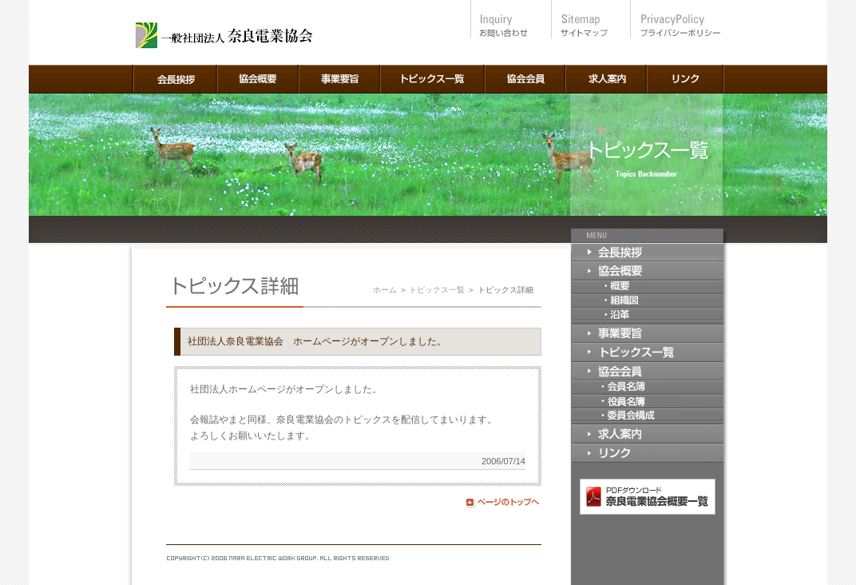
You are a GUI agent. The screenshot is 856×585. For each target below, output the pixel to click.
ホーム (385, 289)
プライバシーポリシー (675, 19)
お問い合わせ (510, 19)
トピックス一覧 (437, 289)
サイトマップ (589, 19)
